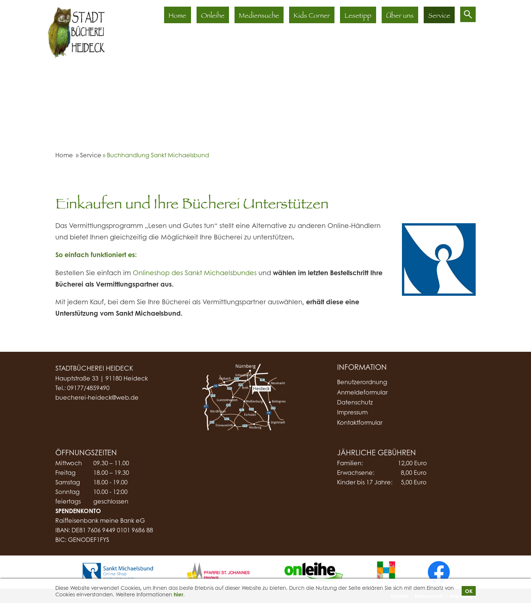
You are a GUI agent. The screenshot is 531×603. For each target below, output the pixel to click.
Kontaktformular (359, 422)
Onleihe (213, 16)
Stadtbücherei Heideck (94, 367)
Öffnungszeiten (86, 452)
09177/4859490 (88, 387)
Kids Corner (312, 16)
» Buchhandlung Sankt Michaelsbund (155, 155)
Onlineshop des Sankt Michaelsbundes (195, 272)
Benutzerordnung (362, 381)
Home (178, 16)
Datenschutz (355, 402)
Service (439, 16)
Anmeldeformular (362, 392)
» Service (87, 155)
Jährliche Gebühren (376, 452)
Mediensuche (259, 16)
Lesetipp (358, 16)
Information (362, 367)
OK (468, 591)
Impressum (352, 412)
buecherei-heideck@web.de (97, 397)
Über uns (400, 16)
